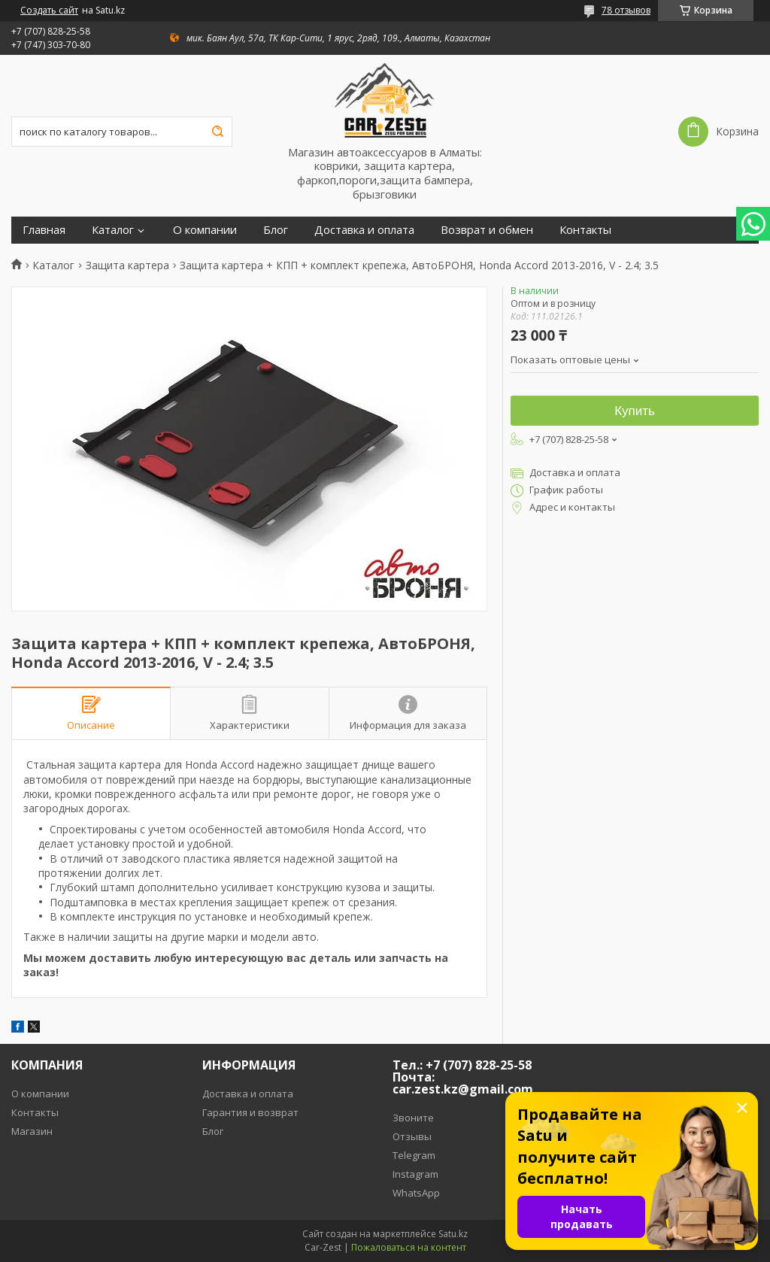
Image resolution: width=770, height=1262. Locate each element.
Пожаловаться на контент (408, 1247)
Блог (275, 229)
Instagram (415, 1174)
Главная (44, 229)
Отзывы (412, 1136)
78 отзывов (626, 10)
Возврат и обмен (487, 229)
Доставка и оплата (364, 229)
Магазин (32, 1131)
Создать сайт (49, 10)
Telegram (414, 1155)
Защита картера (127, 265)
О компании (205, 229)
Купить (634, 411)
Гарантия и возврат (250, 1112)
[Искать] (217, 132)
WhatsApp (416, 1193)
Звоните (413, 1117)
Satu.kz (453, 1233)
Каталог (113, 229)
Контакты (585, 229)
